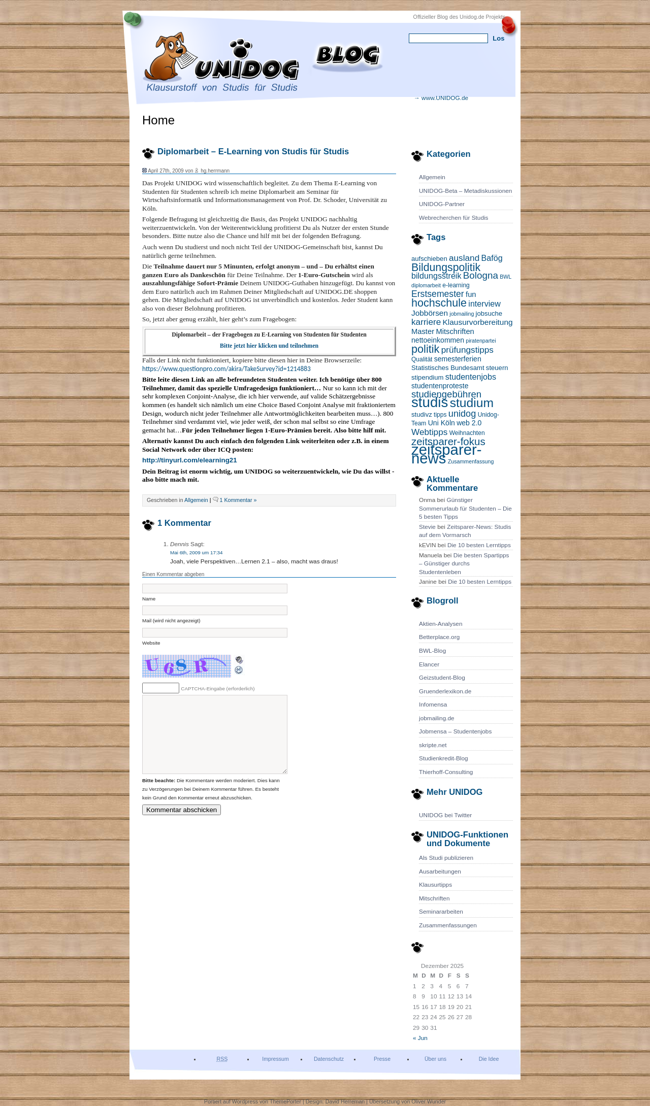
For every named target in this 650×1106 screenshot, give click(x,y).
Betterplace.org (439, 637)
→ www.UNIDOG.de (441, 98)
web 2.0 (469, 423)
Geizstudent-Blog (442, 677)
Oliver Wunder (428, 1101)
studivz (421, 414)
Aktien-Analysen (440, 623)
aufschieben (429, 258)
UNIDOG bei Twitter (445, 815)
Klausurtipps (435, 884)
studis (429, 402)
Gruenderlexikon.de (445, 691)
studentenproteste (440, 386)
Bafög (492, 257)
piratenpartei (481, 341)
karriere (426, 322)
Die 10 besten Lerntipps (479, 545)
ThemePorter (285, 1101)
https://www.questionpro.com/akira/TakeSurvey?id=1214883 (226, 368)
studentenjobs (470, 376)
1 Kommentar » (238, 500)
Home (158, 120)
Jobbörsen (429, 313)
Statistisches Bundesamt (447, 368)
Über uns (435, 1059)
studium (472, 403)
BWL (505, 277)
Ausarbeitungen (440, 871)
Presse (382, 1059)
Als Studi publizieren (446, 857)
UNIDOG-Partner (442, 204)
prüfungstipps (467, 350)
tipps (440, 414)
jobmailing (461, 314)
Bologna (480, 275)
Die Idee (489, 1059)
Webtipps (429, 432)
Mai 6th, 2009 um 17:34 (196, 552)
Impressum (275, 1059)
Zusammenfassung (471, 461)
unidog (462, 414)
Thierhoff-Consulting (446, 772)
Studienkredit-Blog (443, 758)
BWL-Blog (432, 650)
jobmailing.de (436, 718)
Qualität (421, 359)
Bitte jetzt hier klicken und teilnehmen (269, 345)
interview (484, 303)
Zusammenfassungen (448, 925)
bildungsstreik (436, 275)
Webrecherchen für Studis (454, 217)
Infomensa (433, 704)
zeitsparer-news (446, 453)
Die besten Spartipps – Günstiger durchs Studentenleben (464, 564)
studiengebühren (446, 394)
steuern (497, 368)
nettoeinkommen (437, 340)
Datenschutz (329, 1059)
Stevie (427, 526)
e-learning (455, 285)
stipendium (427, 377)
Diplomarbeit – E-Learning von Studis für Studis (253, 151)
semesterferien (457, 359)
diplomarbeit (426, 285)
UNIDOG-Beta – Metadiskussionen (465, 190)
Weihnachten (467, 433)
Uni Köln (441, 423)
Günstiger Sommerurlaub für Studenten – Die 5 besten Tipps (465, 508)
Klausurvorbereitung (478, 322)
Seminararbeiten (441, 911)
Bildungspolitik (445, 267)
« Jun (420, 1038)
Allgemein (432, 177)
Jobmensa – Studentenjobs (455, 731)
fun (471, 294)
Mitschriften (455, 331)
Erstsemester (437, 294)
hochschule (439, 302)
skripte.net (433, 745)
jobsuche (489, 313)
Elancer (429, 664)
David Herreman (346, 1101)
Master (422, 331)
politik (425, 349)
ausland (464, 258)
